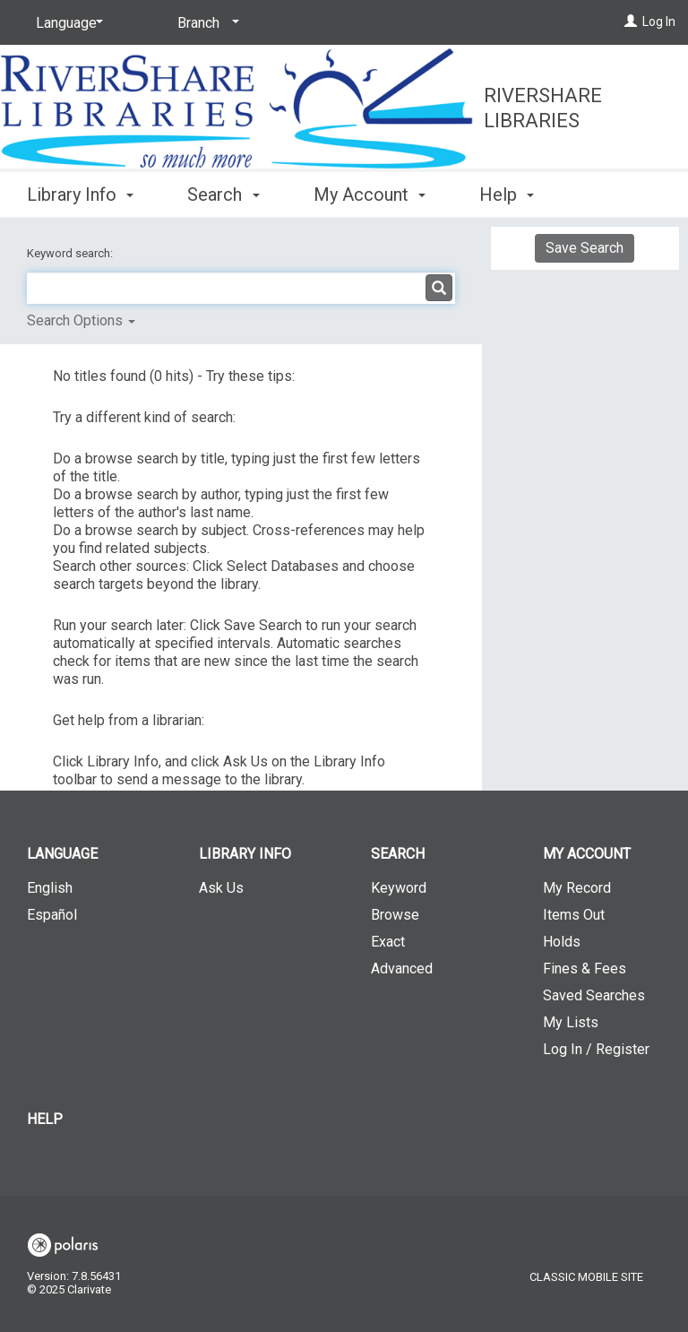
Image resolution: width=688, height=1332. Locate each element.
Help (45, 1119)
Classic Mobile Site (586, 1277)
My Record (577, 887)
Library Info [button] (80, 192)
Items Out (574, 914)
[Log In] (630, 21)
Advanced (402, 968)
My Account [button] (370, 192)
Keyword (398, 887)
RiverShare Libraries (543, 108)
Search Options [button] (81, 320)
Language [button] (62, 853)
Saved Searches (594, 995)
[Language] (66, 23)
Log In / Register (596, 1049)
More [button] (514, 194)
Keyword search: (71, 253)
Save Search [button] (585, 247)
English (50, 887)
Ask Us (221, 887)
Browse (395, 914)
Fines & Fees (584, 968)
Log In (658, 21)
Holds (561, 941)
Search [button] (223, 192)
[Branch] (205, 23)
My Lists (570, 1022)
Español (52, 914)
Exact (388, 941)
